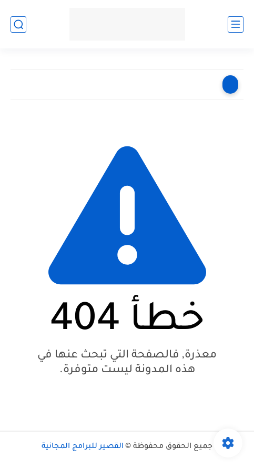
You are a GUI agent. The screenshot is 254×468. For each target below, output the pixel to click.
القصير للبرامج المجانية (83, 447)
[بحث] (18, 24)
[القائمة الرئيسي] (235, 24)
